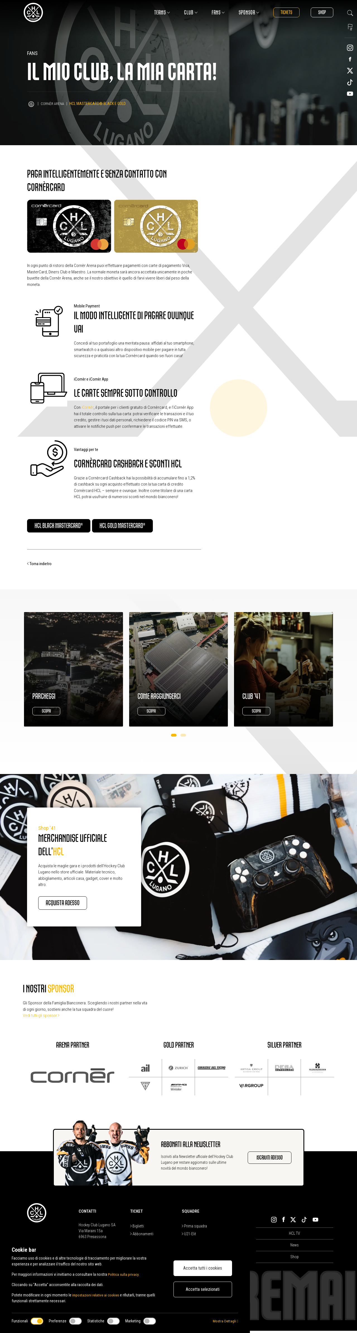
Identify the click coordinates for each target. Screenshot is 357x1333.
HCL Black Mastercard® (65, 526)
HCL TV (294, 1235)
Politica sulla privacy (124, 1274)
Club (185, 12)
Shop (320, 12)
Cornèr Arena (53, 103)
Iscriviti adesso (267, 1159)
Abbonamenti (141, 1236)
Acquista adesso (69, 905)
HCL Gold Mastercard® (143, 526)
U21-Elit (189, 1236)
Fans (212, 12)
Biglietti (137, 1228)
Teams (156, 12)
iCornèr (87, 407)
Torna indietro (39, 564)
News (294, 1247)
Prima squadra (194, 1228)
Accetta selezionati (202, 1289)
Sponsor (243, 12)
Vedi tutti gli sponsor (41, 1017)
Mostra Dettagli (225, 1321)
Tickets (282, 12)
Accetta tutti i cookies (202, 1268)
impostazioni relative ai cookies (97, 1295)
